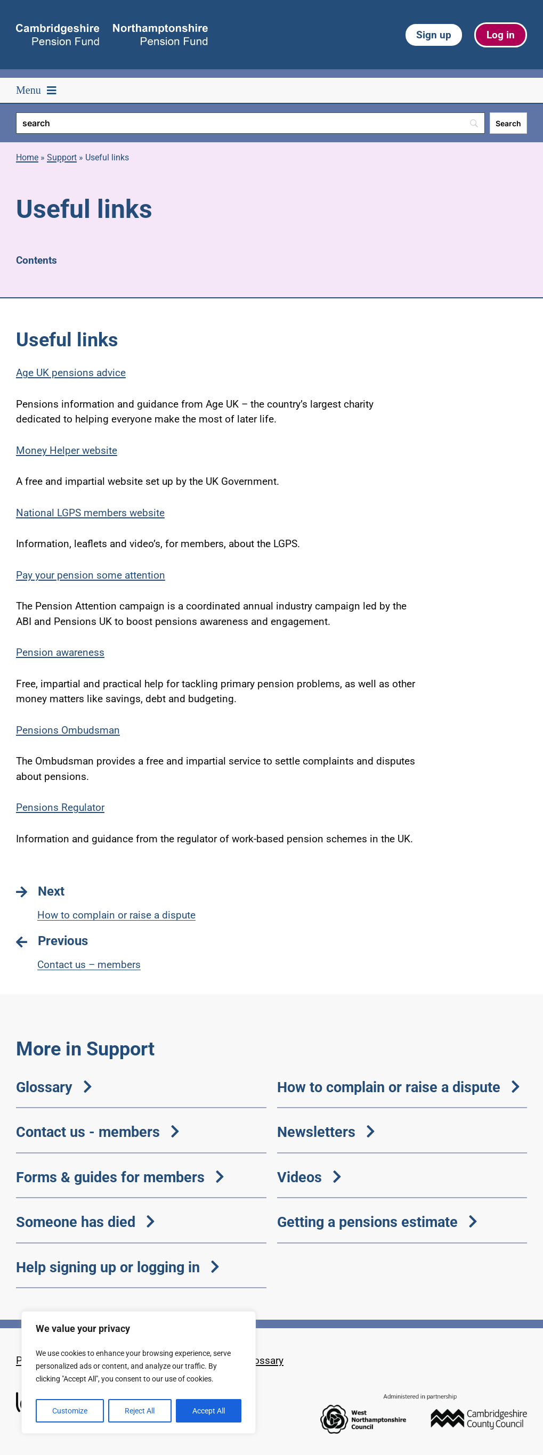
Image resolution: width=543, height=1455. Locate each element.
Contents (36, 260)
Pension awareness (60, 652)
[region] (138, 1372)
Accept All (208, 1411)
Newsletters (326, 1132)
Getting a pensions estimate (377, 1222)
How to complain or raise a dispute (398, 1087)
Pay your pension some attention (90, 575)
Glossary (54, 1087)
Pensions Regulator (60, 807)
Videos (309, 1177)
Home (27, 157)
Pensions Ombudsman (68, 730)
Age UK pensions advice (71, 373)
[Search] (250, 123)
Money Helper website (66, 450)
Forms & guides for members (120, 1177)
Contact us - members (98, 1132)
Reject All (140, 1411)
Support (62, 157)
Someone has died (85, 1222)
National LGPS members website (90, 513)
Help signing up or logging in (118, 1267)
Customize (69, 1411)
